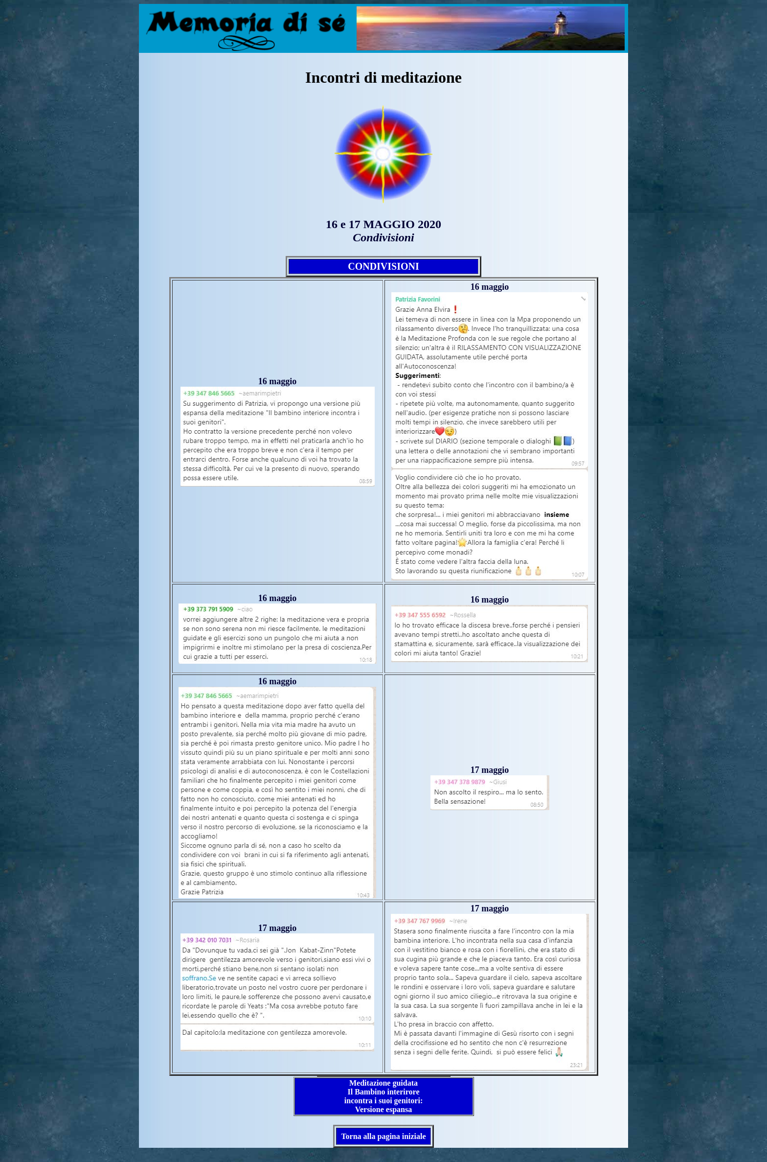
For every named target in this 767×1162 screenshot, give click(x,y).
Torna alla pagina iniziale (383, 1136)
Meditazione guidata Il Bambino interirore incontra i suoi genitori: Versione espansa (383, 1096)
